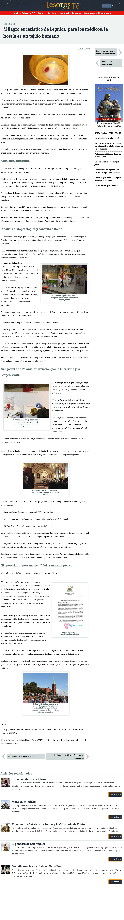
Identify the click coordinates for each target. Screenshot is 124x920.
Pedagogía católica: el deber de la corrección (68, 756)
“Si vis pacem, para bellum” (106, 185)
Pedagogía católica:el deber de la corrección (108, 155)
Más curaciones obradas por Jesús (107, 163)
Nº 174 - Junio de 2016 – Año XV (108, 133)
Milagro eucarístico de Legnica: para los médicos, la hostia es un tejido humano (109, 146)
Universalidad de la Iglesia (29, 779)
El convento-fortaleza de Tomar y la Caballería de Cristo (48, 824)
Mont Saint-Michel (24, 802)
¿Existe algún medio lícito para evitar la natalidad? (108, 178)
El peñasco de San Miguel (28, 844)
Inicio (16, 13)
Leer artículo (115, 794)
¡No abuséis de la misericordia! (21, 756)
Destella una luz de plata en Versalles (36, 866)
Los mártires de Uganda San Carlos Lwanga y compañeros (107, 171)
